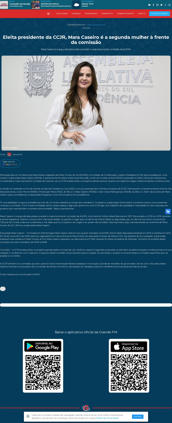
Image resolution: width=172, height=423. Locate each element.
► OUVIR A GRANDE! (159, 14)
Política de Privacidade (107, 418)
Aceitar (137, 417)
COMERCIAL (76, 14)
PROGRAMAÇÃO (91, 14)
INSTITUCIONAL (62, 14)
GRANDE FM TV (107, 14)
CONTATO (141, 14)
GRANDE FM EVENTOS (125, 14)
